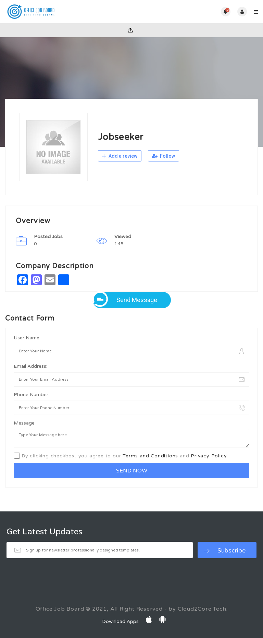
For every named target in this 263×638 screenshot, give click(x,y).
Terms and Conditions (150, 456)
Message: (25, 423)
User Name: (27, 338)
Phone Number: (31, 395)
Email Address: (30, 366)
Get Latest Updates (44, 532)
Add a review (119, 156)
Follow (163, 156)
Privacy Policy (209, 456)
